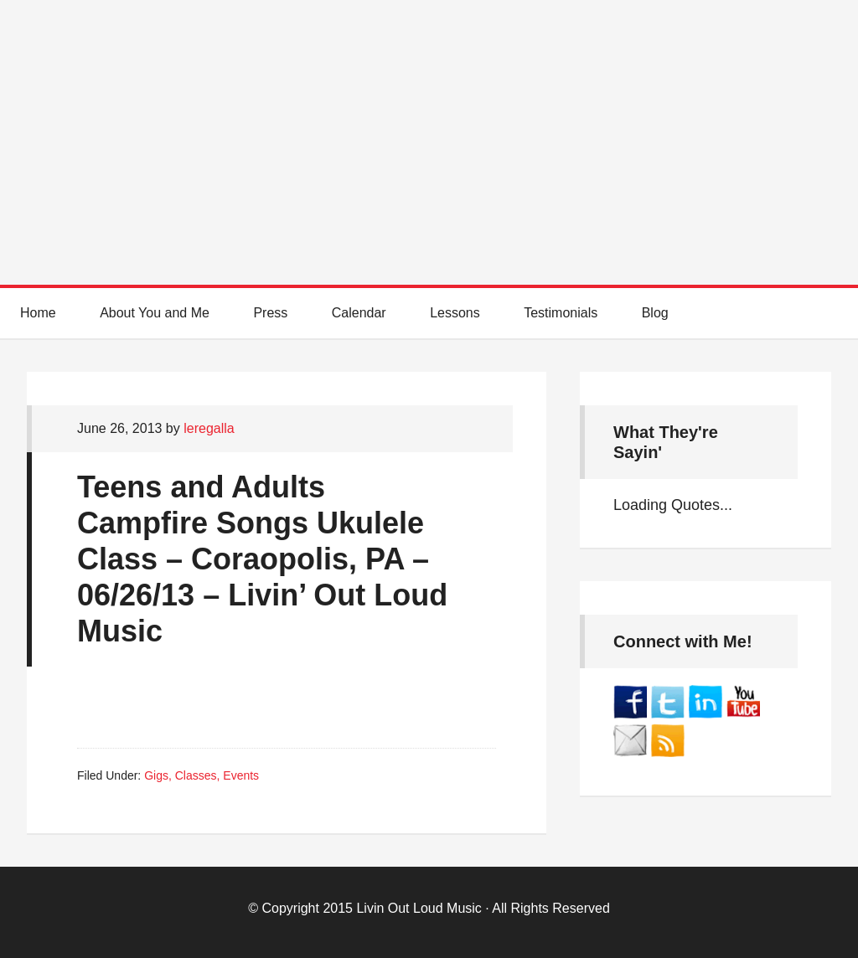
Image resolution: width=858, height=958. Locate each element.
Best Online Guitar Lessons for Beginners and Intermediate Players (429, 125)
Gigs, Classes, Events (201, 775)
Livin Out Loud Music (418, 908)
